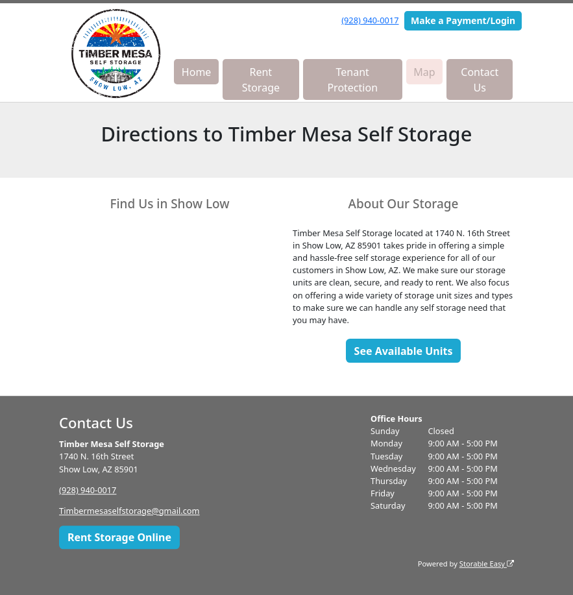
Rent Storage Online (119, 537)
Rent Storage (261, 80)
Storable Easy (486, 563)
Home (197, 72)
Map (424, 72)
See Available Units (403, 351)
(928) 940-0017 (369, 20)
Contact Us (479, 80)
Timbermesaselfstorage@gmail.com (129, 510)
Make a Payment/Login (463, 20)
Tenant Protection (352, 80)
